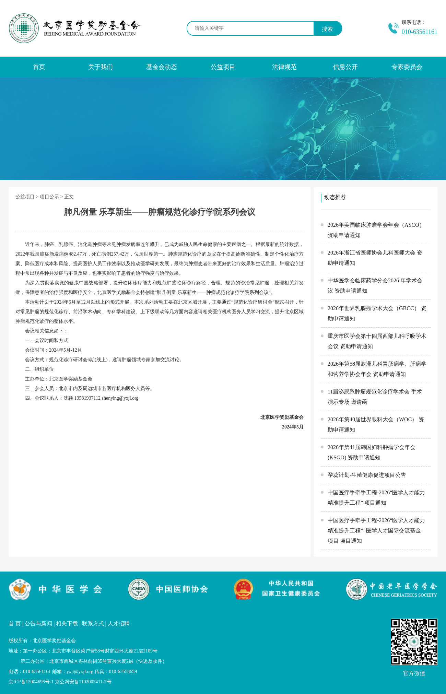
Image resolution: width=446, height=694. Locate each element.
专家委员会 (406, 66)
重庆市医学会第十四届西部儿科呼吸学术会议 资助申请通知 (377, 341)
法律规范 (284, 66)
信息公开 (345, 66)
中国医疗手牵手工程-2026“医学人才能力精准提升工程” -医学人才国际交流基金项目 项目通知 (376, 530)
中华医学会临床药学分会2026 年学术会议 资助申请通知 (375, 286)
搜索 (327, 29)
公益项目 (223, 66)
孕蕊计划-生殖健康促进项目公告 (367, 475)
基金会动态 (161, 66)
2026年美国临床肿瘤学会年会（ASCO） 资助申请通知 (376, 230)
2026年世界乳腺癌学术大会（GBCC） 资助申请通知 (377, 313)
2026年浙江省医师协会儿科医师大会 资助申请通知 (375, 258)
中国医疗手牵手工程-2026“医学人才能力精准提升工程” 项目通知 (376, 498)
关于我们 (100, 66)
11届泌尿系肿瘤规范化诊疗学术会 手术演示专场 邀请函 (375, 397)
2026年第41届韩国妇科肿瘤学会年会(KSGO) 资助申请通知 (371, 452)
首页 (39, 66)
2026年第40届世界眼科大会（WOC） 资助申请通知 (376, 424)
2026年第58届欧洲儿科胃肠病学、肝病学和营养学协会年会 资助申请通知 (377, 369)
